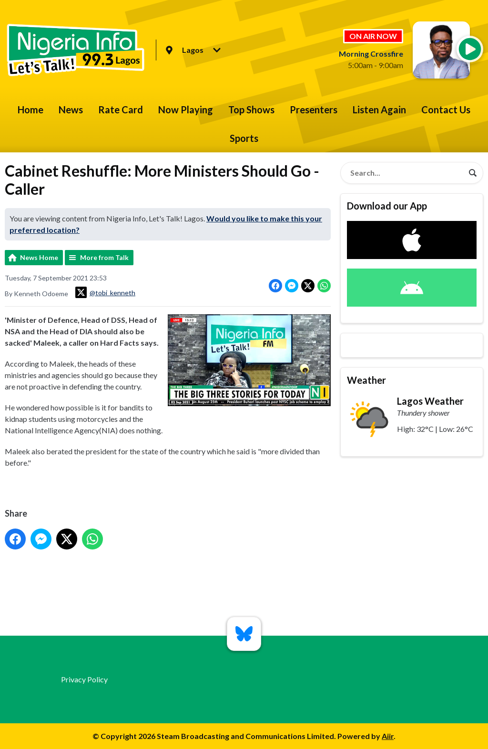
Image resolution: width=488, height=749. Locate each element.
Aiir (388, 735)
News (71, 109)
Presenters (313, 109)
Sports (244, 138)
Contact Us (445, 109)
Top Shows (251, 109)
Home (30, 109)
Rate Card (120, 109)
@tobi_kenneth (105, 292)
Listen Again (379, 109)
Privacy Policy (84, 679)
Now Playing (185, 109)
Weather (366, 380)
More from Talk (104, 257)
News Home (39, 257)
